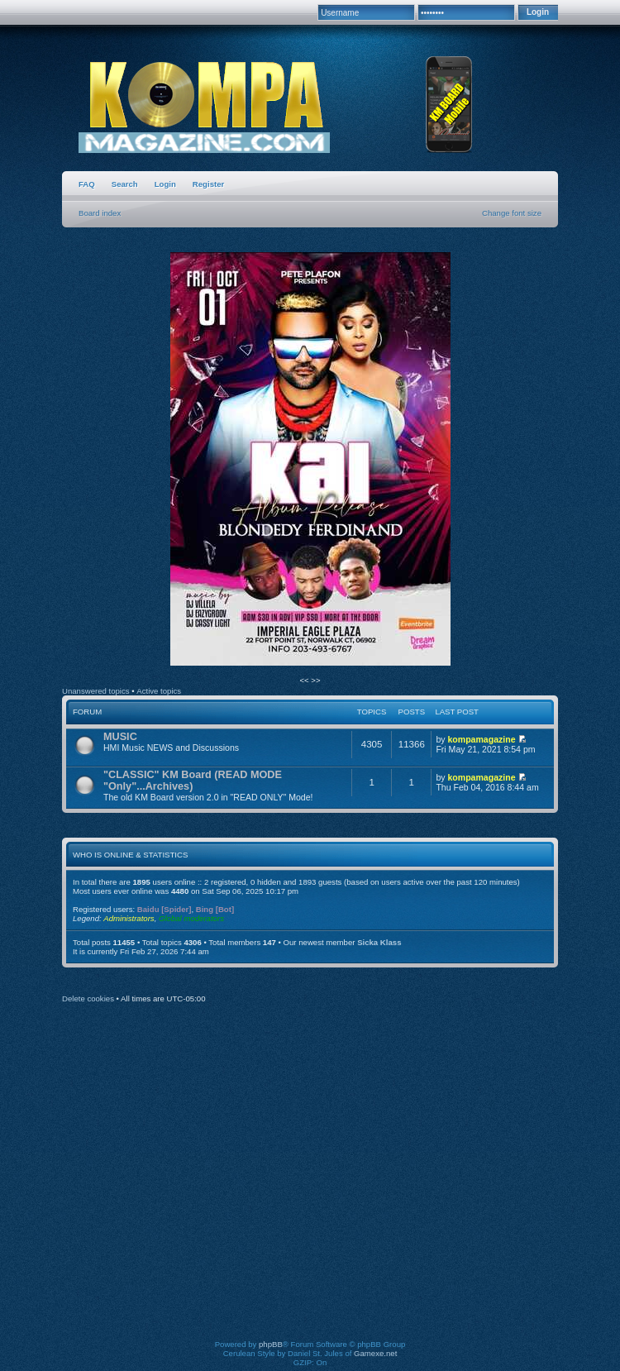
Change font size (511, 212)
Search (125, 184)
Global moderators (191, 918)
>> (315, 680)
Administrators (128, 918)
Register (208, 184)
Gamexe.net (375, 1353)
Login (165, 184)
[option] (310, 459)
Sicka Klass (379, 942)
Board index (100, 212)
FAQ (87, 184)
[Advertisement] (155, 1183)
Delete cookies (88, 998)
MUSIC (120, 737)
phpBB (271, 1344)
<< (305, 680)
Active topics (158, 690)
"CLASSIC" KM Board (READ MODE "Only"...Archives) (192, 780)
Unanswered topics (96, 690)
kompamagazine (481, 739)
